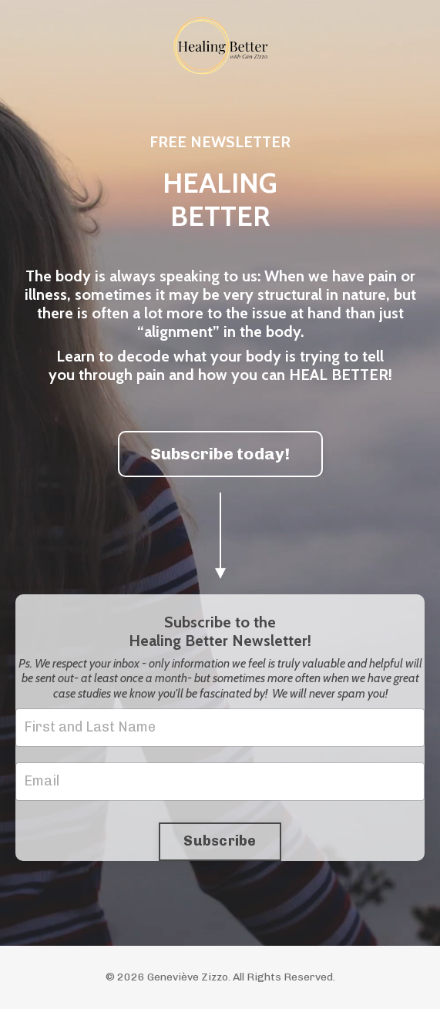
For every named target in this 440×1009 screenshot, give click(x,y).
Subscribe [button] (219, 840)
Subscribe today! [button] (220, 453)
